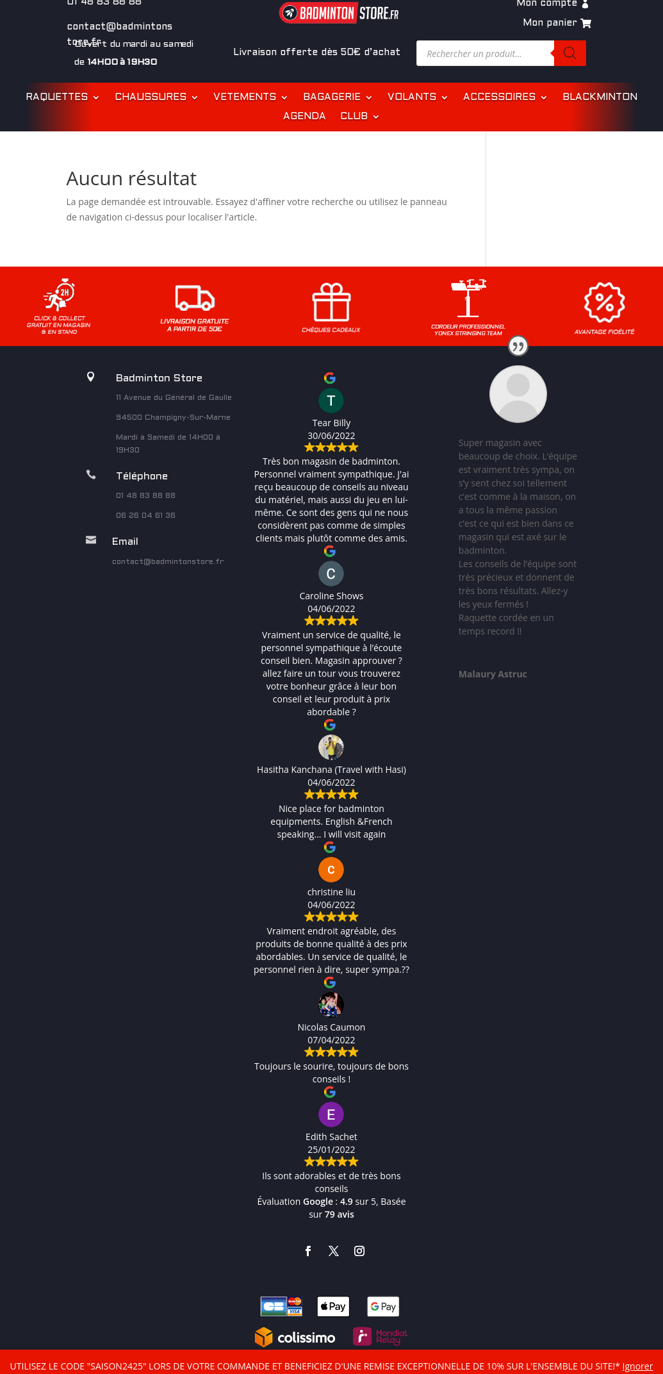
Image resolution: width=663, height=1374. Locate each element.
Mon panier (550, 23)
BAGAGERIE (332, 97)
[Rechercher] (570, 53)
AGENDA (304, 116)
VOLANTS (412, 97)
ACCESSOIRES (499, 97)
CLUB (354, 116)
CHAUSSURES (150, 97)
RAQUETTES (57, 97)
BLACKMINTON (599, 97)
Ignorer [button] (638, 1366)
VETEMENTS (244, 97)
